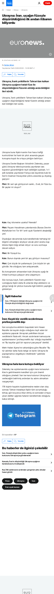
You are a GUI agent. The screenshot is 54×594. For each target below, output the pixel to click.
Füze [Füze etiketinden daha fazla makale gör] (7, 481)
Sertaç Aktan (9, 65)
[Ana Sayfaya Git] (9, 3)
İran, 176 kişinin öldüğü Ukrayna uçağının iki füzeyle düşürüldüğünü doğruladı (23, 302)
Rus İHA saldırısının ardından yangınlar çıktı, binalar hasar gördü (24, 471)
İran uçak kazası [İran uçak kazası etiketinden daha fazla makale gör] (12, 487)
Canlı (47, 3)
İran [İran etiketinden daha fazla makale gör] (33, 481)
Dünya (16, 10)
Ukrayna (24, 10)
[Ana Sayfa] (3, 10)
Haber (8, 10)
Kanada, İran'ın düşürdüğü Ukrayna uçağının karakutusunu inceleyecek (21, 462)
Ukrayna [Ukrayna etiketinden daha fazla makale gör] (20, 481)
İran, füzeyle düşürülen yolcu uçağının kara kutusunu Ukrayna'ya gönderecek (23, 311)
